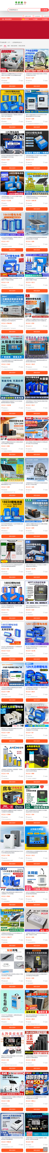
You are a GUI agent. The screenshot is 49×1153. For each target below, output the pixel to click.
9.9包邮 (35, 19)
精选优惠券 (8, 19)
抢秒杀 (27, 19)
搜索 (44, 10)
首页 (9, 42)
